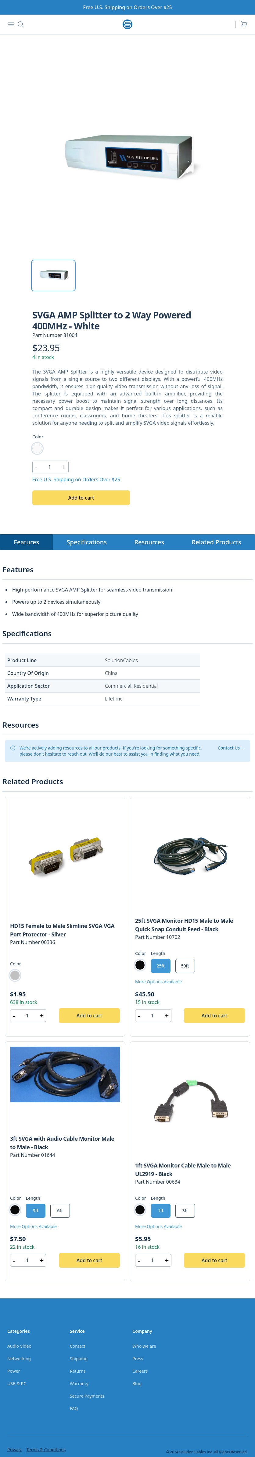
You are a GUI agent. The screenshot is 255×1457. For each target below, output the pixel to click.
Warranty (79, 1383)
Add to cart (81, 497)
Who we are (144, 1346)
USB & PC (16, 1383)
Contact (77, 1346)
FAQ (74, 1408)
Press (137, 1358)
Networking (19, 1358)
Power (13, 1371)
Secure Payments (87, 1396)
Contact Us (231, 748)
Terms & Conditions (46, 1449)
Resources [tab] (149, 542)
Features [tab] (26, 542)
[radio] (37, 448)
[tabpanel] (127, 159)
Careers (140, 1371)
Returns (77, 1371)
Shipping (79, 1358)
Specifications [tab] (87, 542)
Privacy (14, 1449)
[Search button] (21, 24)
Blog (137, 1383)
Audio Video (19, 1346)
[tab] (53, 275)
